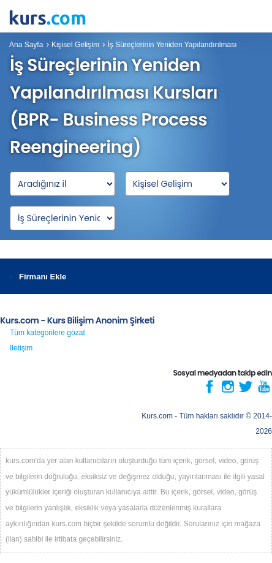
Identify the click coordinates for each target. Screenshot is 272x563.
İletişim (21, 348)
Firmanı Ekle (42, 276)
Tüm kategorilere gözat (47, 332)
